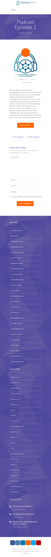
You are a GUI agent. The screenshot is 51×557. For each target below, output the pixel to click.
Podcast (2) (15, 476)
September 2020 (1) (17, 329)
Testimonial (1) (16, 486)
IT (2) (12, 448)
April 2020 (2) (15, 351)
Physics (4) (15, 470)
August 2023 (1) (16, 285)
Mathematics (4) (17, 454)
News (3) (14, 465)
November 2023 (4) (17, 269)
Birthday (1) (15, 383)
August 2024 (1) (16, 258)
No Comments (27, 82)
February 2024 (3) (17, 263)
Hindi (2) (14, 437)
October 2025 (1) (17, 231)
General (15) (15, 432)
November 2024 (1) (17, 247)
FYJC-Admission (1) (17, 426)
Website (14, 192)
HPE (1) (13, 443)
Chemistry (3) (16, 388)
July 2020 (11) (15, 340)
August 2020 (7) (16, 334)
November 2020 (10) (17, 318)
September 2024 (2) (17, 252)
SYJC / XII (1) (15, 481)
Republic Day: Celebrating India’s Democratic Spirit (25, 523)
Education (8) (16, 394)
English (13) (15, 399)
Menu (27, 9)
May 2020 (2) (15, 345)
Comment (15, 157)
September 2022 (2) (17, 296)
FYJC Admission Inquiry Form (23, 514)
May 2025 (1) (15, 236)
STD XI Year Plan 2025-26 (22, 506)
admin (33, 79)
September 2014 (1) (17, 362)
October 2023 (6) (17, 274)
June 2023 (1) (15, 291)
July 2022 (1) (15, 302)
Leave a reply (25, 125)
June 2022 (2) (15, 307)
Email (13, 186)
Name (14, 180)
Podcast (22, 79)
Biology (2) (15, 377)
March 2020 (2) (16, 356)
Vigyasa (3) (15, 492)
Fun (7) (13, 415)
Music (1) (14, 459)
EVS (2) (13, 410)
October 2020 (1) (17, 323)
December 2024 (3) (17, 241)
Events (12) (15, 405)
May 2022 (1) (15, 312)
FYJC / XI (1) (14, 421)
